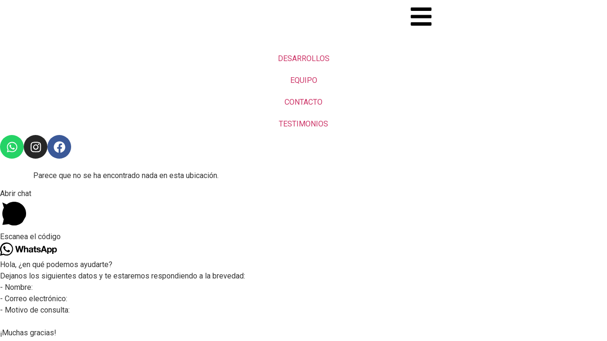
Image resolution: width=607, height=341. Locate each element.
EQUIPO (303, 80)
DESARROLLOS (304, 58)
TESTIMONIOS (303, 123)
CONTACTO (303, 102)
